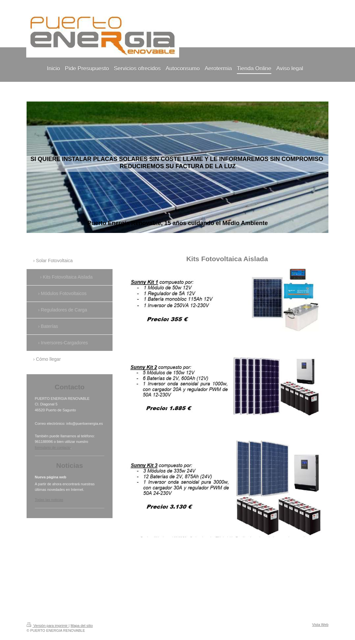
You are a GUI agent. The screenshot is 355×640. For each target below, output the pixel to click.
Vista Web (320, 625)
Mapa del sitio (82, 626)
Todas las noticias (49, 500)
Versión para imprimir (48, 626)
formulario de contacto (53, 447)
